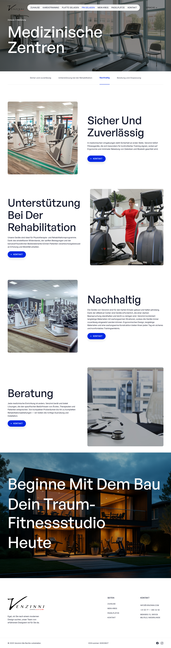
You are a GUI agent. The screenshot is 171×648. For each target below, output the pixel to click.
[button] (151, 8)
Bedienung (21, 20)
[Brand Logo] (16, 8)
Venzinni (18, 643)
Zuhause (11, 20)
